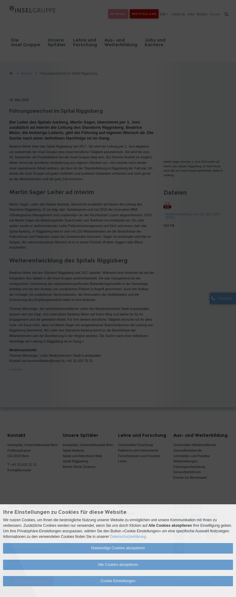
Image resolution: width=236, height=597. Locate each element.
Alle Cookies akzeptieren (118, 564)
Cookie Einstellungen (118, 581)
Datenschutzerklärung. (128, 536)
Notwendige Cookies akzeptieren (118, 548)
